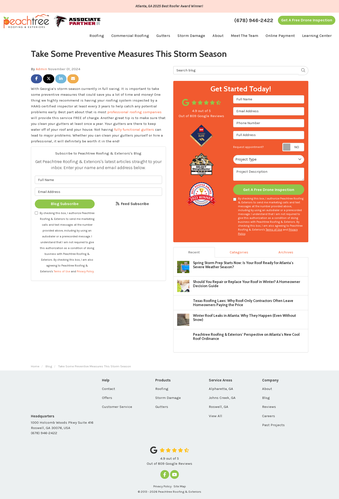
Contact (108, 389)
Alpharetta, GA (221, 389)
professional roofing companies (134, 112)
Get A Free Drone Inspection (306, 20)
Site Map (180, 486)
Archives (285, 252)
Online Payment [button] (280, 35)
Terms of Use (62, 271)
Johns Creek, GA (222, 398)
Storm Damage (168, 398)
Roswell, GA (218, 406)
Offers (107, 398)
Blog (266, 398)
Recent (194, 252)
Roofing (161, 389)
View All (215, 416)
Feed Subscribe (132, 203)
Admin (41, 69)
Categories (239, 252)
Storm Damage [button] (191, 35)
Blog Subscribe (65, 203)
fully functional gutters (134, 129)
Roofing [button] (96, 35)
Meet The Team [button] (244, 35)
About (267, 389)
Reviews (269, 406)
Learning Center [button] (317, 35)
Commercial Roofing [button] (130, 35)
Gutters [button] (163, 35)
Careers (268, 416)
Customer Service (117, 406)
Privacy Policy (85, 271)
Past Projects (273, 425)
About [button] (217, 35)
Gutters (161, 406)
